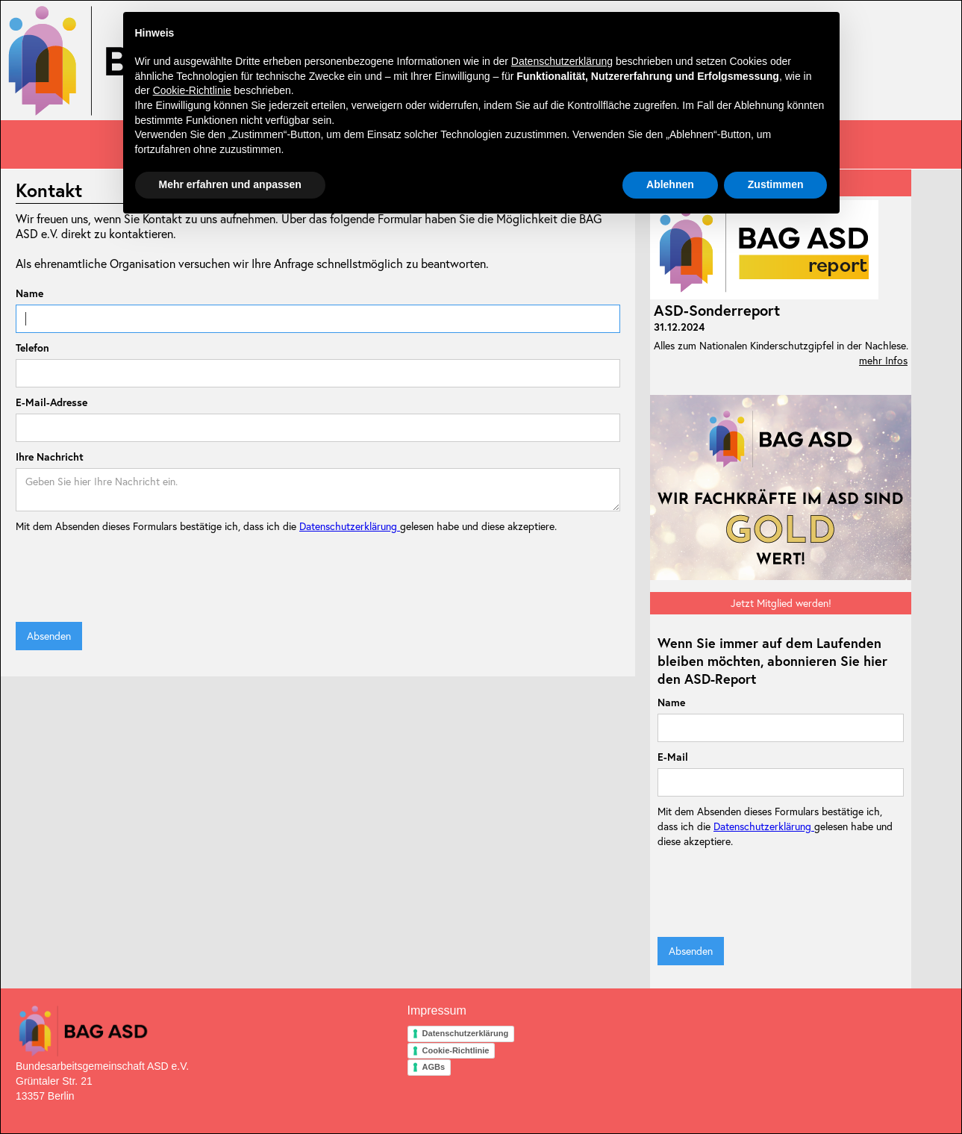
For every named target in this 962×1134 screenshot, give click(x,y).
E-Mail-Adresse (51, 402)
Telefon (32, 348)
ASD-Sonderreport (717, 310)
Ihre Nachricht (50, 457)
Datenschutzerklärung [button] (562, 61)
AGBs (434, 1066)
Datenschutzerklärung (349, 526)
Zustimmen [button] (776, 184)
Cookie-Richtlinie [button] (192, 90)
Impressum (436, 1010)
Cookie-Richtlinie (456, 1050)
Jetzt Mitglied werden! (781, 603)
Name (29, 293)
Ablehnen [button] (670, 184)
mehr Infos (883, 360)
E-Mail (673, 757)
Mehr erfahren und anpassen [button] (230, 184)
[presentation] (129, 578)
